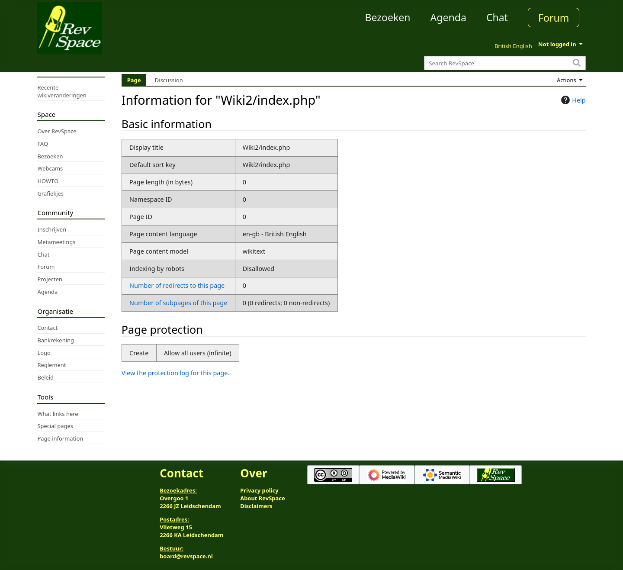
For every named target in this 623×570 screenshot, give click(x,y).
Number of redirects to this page (177, 285)
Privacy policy (259, 490)
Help (572, 100)
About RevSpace (262, 498)
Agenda (448, 17)
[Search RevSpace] (504, 63)
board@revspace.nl (186, 556)
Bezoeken (388, 17)
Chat (497, 17)
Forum (553, 18)
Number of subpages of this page (178, 303)
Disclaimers (256, 506)
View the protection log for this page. (175, 373)
